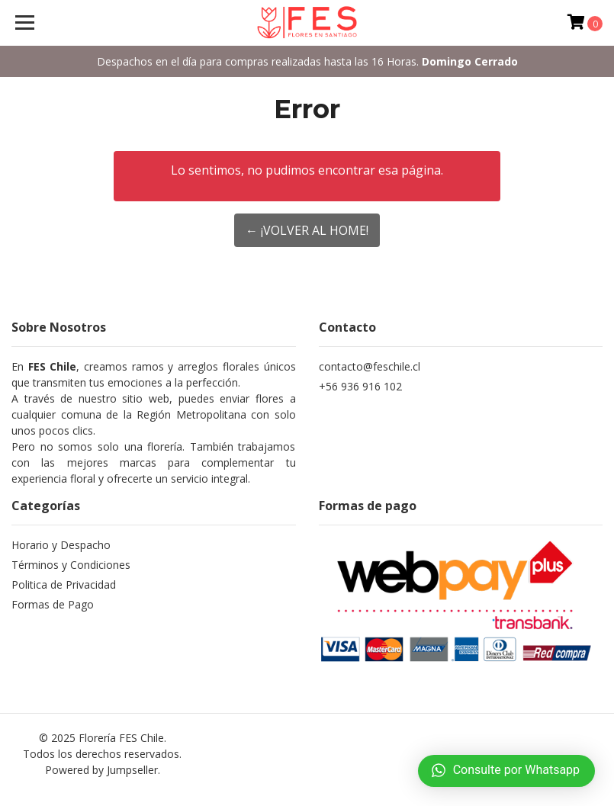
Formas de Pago (52, 604)
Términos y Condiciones (70, 564)
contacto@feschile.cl (369, 366)
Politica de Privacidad (63, 584)
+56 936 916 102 (360, 386)
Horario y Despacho (61, 545)
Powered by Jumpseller (101, 770)
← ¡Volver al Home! (307, 230)
